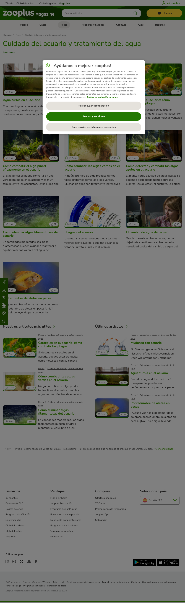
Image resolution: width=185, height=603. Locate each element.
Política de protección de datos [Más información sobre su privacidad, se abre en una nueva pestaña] (102, 97)
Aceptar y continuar (93, 116)
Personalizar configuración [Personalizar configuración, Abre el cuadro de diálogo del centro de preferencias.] (94, 105)
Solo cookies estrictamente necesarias (94, 127)
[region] (94, 97)
